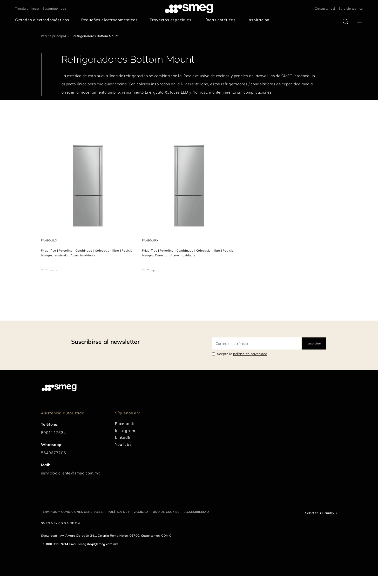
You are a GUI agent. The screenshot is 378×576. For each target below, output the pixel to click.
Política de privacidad (128, 512)
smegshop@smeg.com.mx (98, 544)
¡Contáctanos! (324, 8)
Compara (52, 270)
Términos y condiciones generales (72, 512)
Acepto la (242, 354)
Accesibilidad (196, 512)
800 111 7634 (57, 544)
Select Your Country (319, 513)
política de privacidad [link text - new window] (250, 354)
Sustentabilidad (54, 8)
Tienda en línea (27, 8)
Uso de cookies (166, 512)
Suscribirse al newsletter (105, 341)
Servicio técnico (350, 8)
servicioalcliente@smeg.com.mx (70, 473)
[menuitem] (43, 20)
